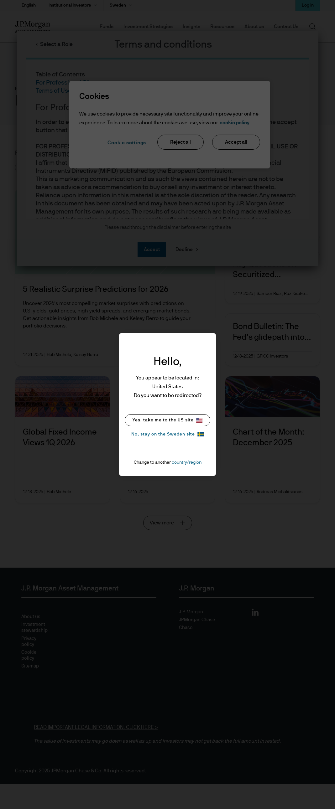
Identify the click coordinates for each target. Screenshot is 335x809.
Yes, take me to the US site (167, 420)
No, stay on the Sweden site (167, 434)
